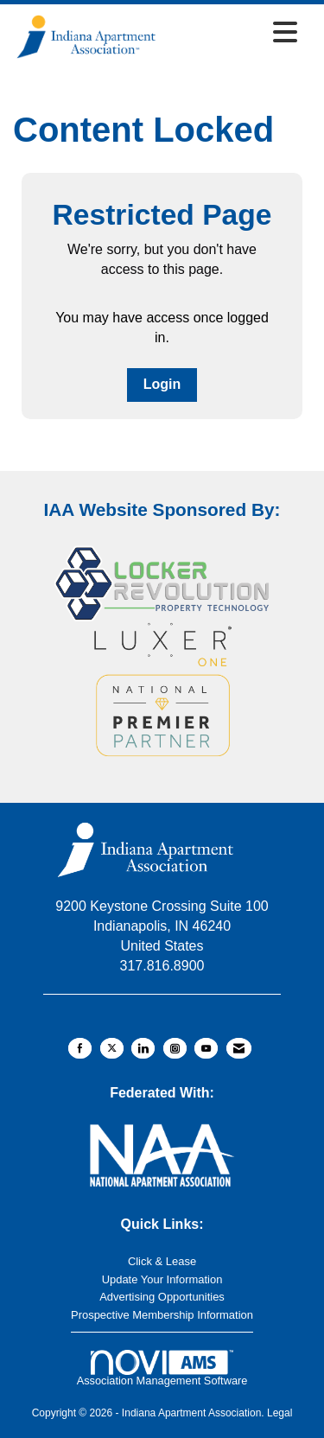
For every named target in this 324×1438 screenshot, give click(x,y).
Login (162, 384)
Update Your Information (162, 1279)
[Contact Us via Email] (238, 1048)
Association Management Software (162, 1368)
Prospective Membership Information (162, 1314)
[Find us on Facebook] (80, 1048)
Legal (279, 1413)
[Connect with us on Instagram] (175, 1048)
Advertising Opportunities (162, 1296)
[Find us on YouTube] (206, 1048)
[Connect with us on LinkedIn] (143, 1048)
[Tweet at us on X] (112, 1048)
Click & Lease (162, 1261)
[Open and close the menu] (233, 33)
